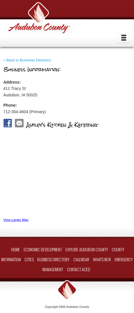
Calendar (81, 259)
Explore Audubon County (87, 249)
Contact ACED (78, 269)
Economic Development (43, 249)
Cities (29, 259)
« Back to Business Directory (27, 60)
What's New (102, 259)
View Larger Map (16, 219)
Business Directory (53, 259)
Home (15, 249)
